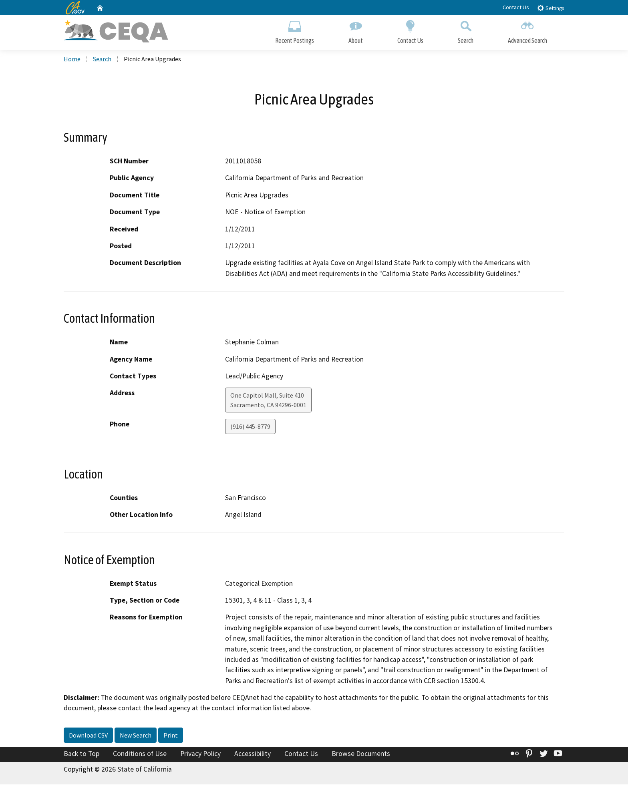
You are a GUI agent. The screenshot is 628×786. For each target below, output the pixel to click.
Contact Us (516, 7)
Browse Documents (361, 755)
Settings (550, 8)
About (355, 31)
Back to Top (81, 755)
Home (72, 60)
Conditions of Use (140, 755)
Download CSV (88, 737)
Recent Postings (294, 31)
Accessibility (252, 755)
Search (466, 31)
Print (170, 737)
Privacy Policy (200, 755)
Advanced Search (527, 31)
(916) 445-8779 (250, 428)
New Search (135, 737)
